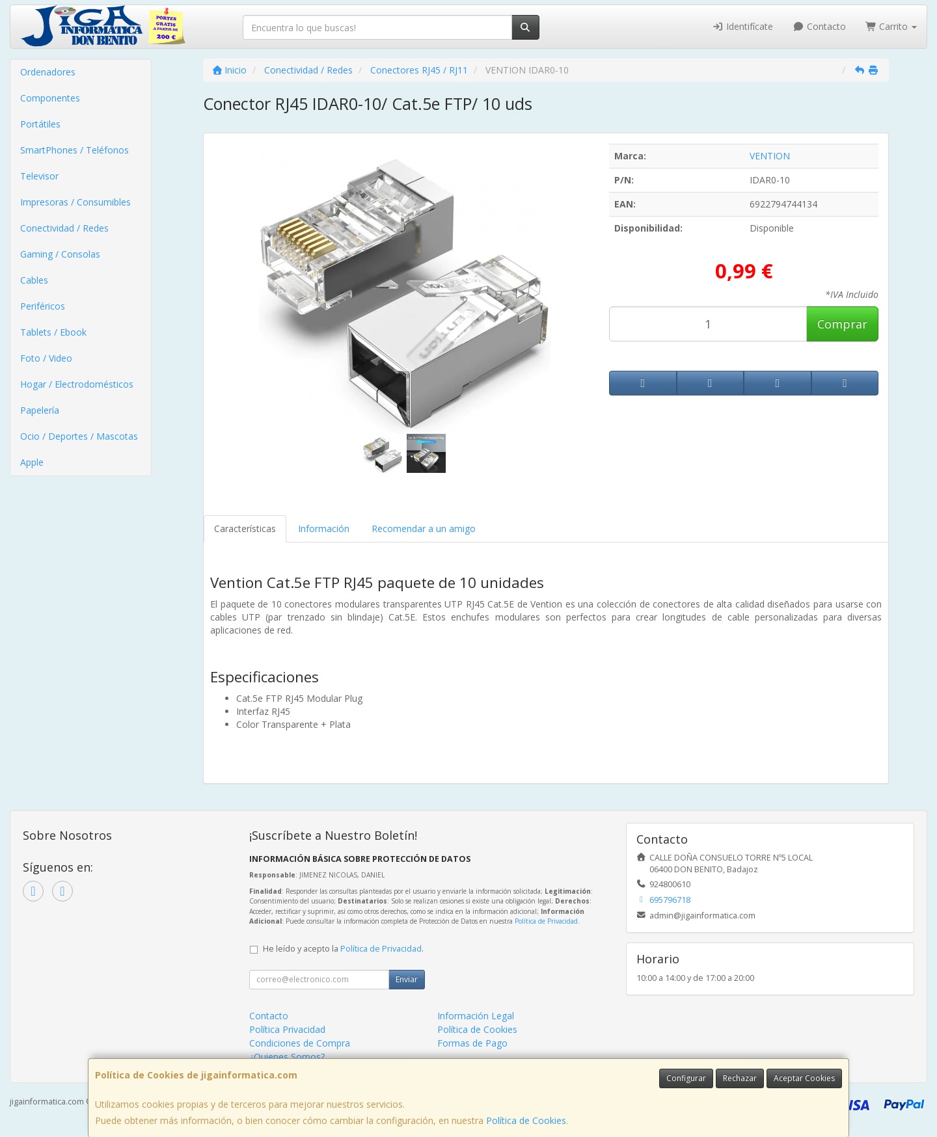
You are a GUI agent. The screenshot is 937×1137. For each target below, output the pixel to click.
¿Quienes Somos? (287, 1056)
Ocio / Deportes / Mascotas (79, 436)
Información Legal (475, 1016)
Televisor (39, 176)
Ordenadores (47, 72)
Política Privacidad (287, 1029)
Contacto (819, 26)
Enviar (407, 979)
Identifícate (743, 26)
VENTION (770, 156)
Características (245, 528)
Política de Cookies (526, 1120)
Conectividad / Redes (64, 228)
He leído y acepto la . (343, 948)
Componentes (50, 98)
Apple (32, 462)
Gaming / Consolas (60, 254)
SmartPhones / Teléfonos (74, 150)
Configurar (686, 1078)
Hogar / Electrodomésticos (76, 384)
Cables (34, 280)
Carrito (891, 26)
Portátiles (40, 124)
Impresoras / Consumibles (75, 202)
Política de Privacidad (546, 921)
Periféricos (42, 306)
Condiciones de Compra (299, 1043)
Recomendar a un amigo (424, 528)
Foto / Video (46, 358)
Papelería (39, 410)
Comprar (842, 324)
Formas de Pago (472, 1043)
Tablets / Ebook (53, 332)
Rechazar (740, 1078)
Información (323, 528)
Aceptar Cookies (804, 1078)
